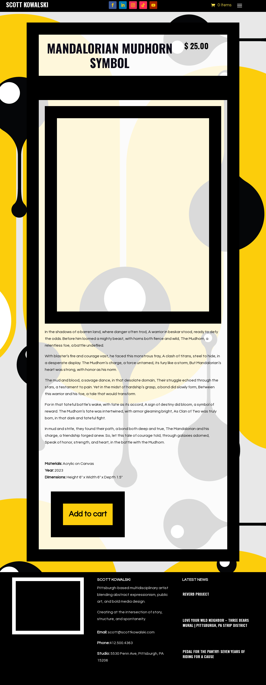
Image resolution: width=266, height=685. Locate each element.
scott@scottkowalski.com (131, 632)
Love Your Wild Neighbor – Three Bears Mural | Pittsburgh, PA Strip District (216, 622)
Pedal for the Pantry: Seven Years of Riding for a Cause (214, 654)
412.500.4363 (121, 643)
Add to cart (88, 514)
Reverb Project (196, 594)
